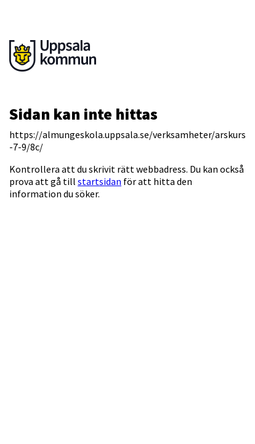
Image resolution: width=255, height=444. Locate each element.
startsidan (99, 181)
